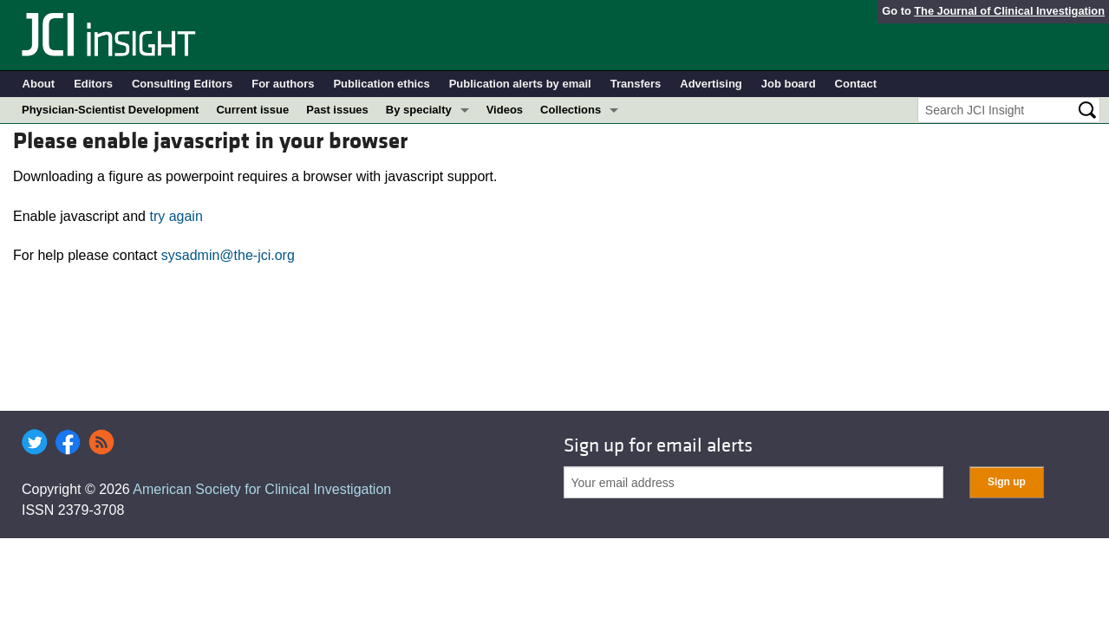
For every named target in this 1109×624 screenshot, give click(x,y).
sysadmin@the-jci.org (228, 255)
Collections (570, 109)
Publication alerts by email (520, 83)
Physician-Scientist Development (110, 109)
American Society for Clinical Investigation (262, 489)
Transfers (636, 83)
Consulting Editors (182, 83)
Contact (856, 83)
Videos (504, 109)
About (39, 83)
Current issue (252, 109)
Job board (788, 83)
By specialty (419, 109)
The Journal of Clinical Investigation (1009, 10)
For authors (282, 83)
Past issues (337, 109)
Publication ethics (381, 83)
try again (175, 216)
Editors (93, 83)
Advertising (711, 83)
